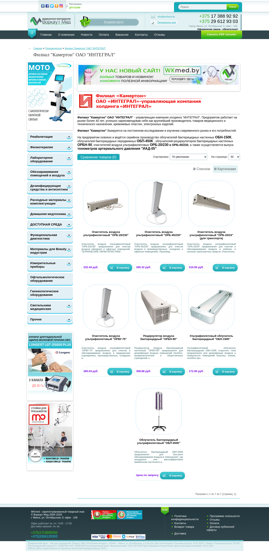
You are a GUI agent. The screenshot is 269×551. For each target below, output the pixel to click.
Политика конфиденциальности (185, 517)
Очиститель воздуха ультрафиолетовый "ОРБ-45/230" (158, 233)
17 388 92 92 (218, 16)
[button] (220, 34)
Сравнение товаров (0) (98, 157)
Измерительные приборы (42, 264)
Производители (53, 48)
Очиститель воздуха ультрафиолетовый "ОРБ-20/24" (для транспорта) (211, 235)
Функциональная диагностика (43, 236)
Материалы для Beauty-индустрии (48, 250)
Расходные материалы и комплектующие (49, 201)
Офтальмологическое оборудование (47, 278)
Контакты (141, 34)
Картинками (227, 169)
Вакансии (121, 34)
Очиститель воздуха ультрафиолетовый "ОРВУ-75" (106, 337)
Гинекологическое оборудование (44, 292)
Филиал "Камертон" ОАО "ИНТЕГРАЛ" (85, 48)
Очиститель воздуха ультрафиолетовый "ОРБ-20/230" (106, 233)
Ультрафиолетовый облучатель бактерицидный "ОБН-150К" (211, 337)
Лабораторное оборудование (41, 159)
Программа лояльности (225, 516)
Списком (203, 169)
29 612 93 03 (218, 21)
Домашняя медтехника (48, 214)
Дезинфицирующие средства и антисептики (49, 187)
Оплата (104, 34)
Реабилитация (41, 136)
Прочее (36, 319)
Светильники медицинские (40, 307)
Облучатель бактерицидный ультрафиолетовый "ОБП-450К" (158, 441)
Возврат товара (184, 526)
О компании (66, 34)
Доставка (180, 533)
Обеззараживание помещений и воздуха (47, 173)
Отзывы (159, 34)
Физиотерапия (41, 147)
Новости (86, 34)
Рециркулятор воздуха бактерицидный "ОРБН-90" (158, 337)
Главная (46, 34)
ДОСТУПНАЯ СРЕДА (46, 224)
